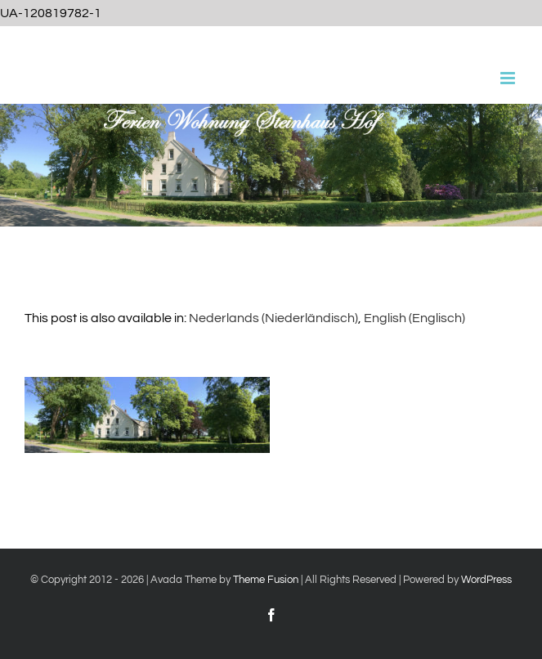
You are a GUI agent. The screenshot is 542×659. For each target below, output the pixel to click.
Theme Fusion (265, 579)
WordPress (486, 579)
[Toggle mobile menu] (508, 78)
